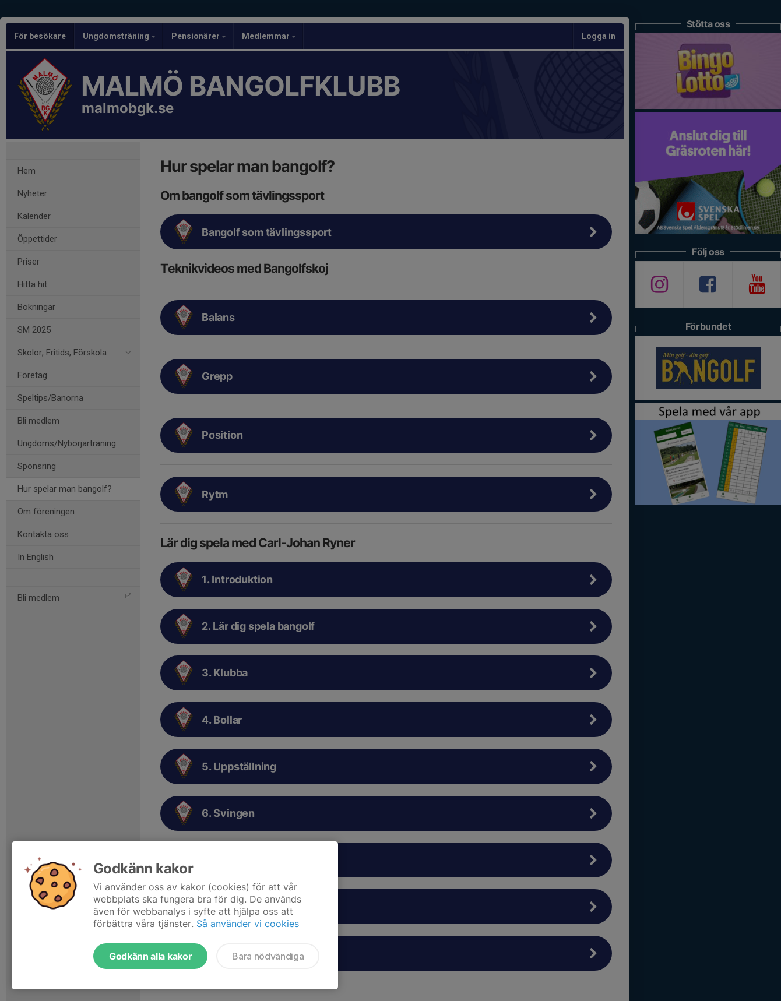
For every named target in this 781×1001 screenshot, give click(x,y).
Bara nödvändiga (268, 956)
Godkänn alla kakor (150, 956)
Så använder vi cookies (247, 923)
